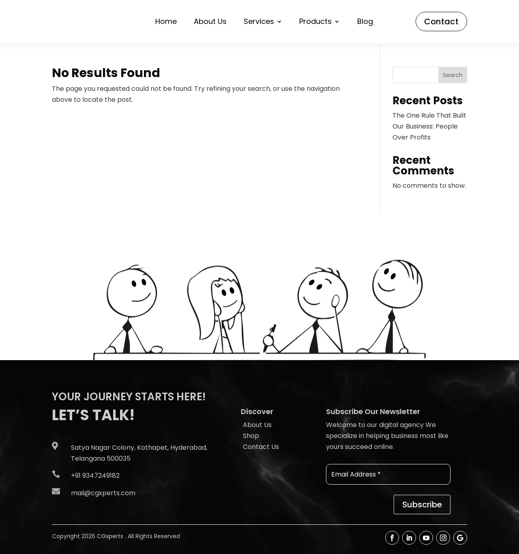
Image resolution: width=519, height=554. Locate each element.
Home (166, 22)
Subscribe (422, 504)
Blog (365, 22)
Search (453, 75)
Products (315, 22)
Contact (441, 21)
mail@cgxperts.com (103, 493)
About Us (210, 22)
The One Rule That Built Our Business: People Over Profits (429, 126)
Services (259, 22)
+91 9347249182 (95, 475)
